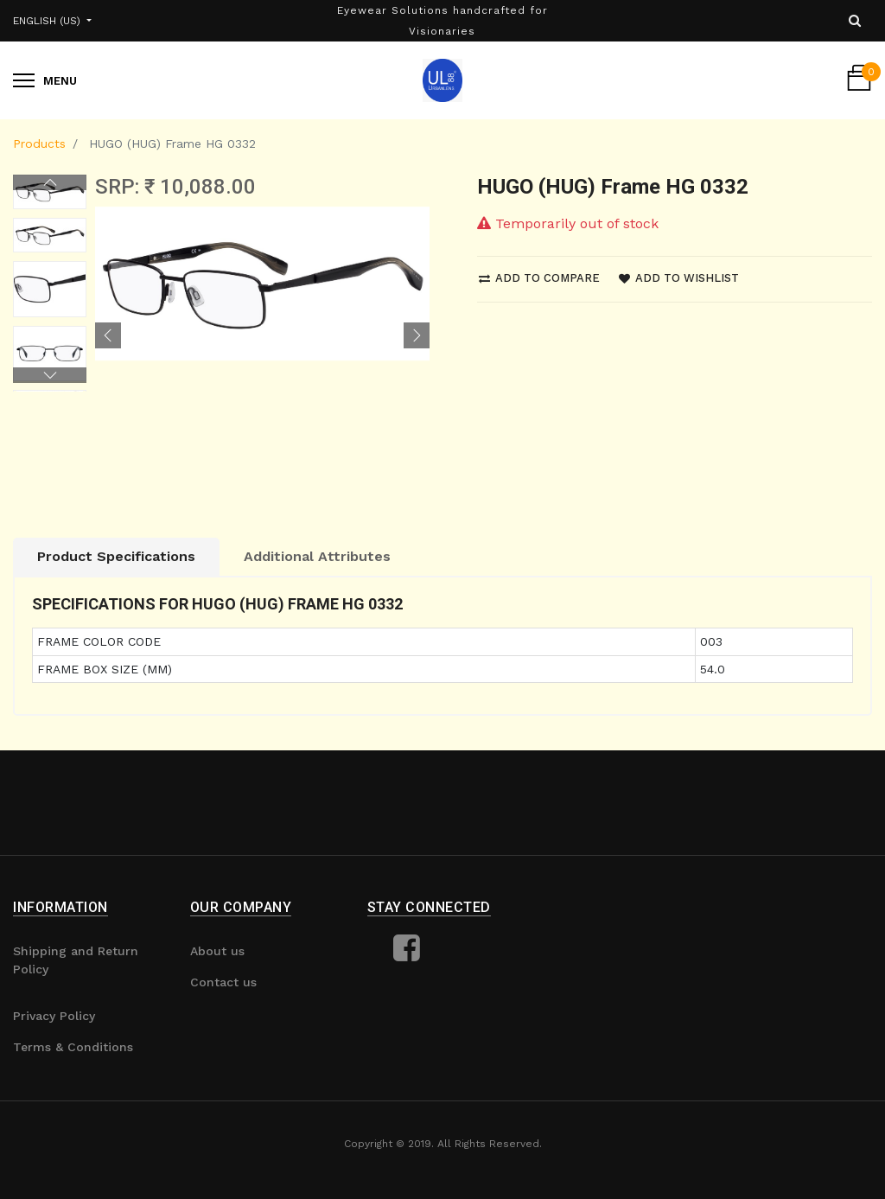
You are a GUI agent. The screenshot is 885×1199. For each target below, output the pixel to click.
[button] (108, 335)
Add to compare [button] (539, 277)
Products (39, 143)
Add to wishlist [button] (679, 277)
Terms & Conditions (73, 1047)
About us (217, 951)
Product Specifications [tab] (116, 556)
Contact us (223, 982)
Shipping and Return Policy (75, 960)
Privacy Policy (54, 1016)
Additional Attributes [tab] (317, 556)
